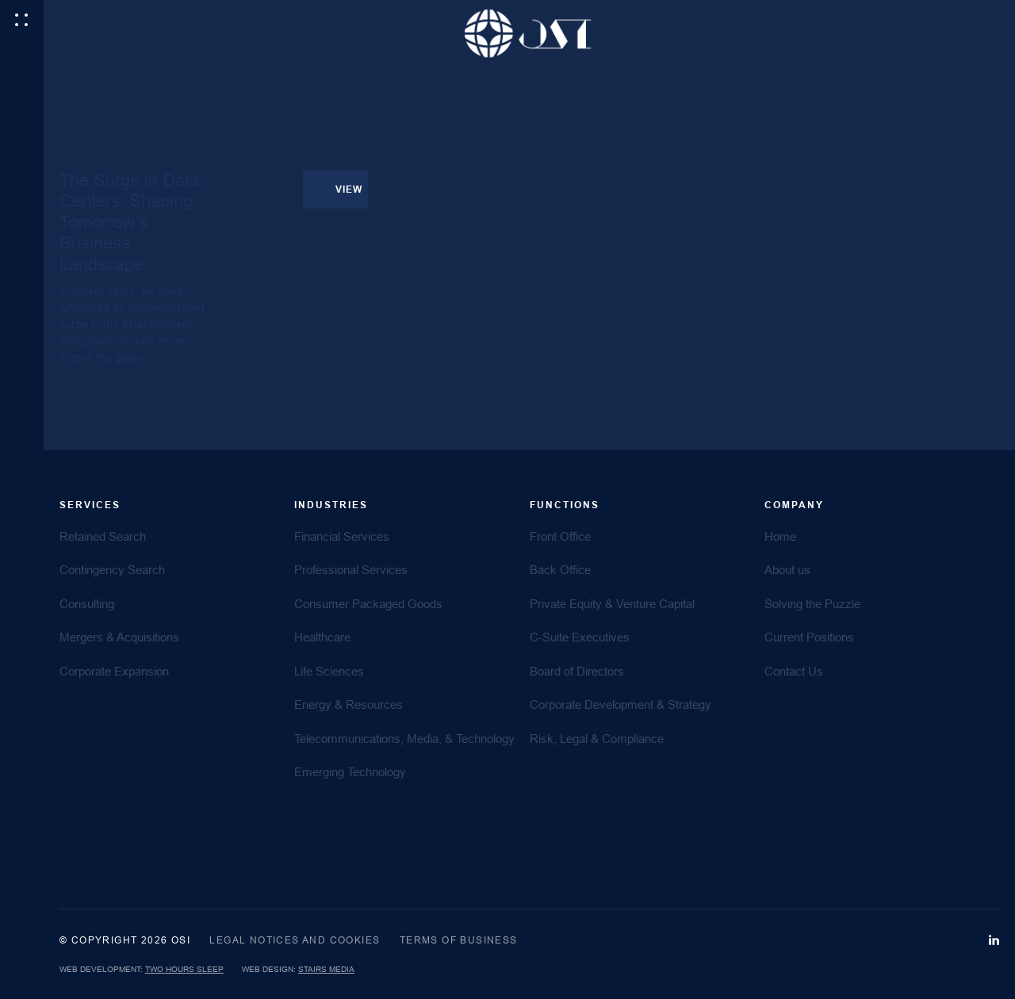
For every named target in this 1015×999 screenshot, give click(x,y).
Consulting (86, 603)
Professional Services (351, 569)
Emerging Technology (350, 772)
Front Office (560, 536)
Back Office (560, 569)
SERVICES (90, 505)
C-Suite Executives (580, 637)
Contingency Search (112, 569)
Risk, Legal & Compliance (597, 738)
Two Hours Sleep (184, 969)
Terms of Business (459, 940)
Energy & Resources (348, 704)
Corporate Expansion (114, 671)
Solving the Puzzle (812, 603)
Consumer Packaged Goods (368, 603)
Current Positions (809, 637)
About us (787, 569)
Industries (331, 505)
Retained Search (102, 536)
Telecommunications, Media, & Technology (404, 738)
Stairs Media (326, 969)
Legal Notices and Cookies (294, 940)
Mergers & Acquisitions (119, 637)
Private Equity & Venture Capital (612, 603)
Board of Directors (577, 671)
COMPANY (794, 505)
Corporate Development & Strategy (620, 704)
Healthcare (322, 637)
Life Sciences (329, 671)
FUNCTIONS (564, 505)
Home (780, 536)
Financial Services (341, 536)
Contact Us (793, 671)
